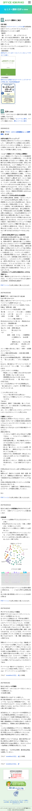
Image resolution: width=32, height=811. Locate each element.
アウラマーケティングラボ (14, 26)
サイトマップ (16, 803)
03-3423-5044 (17, 774)
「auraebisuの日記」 (11, 675)
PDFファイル (5, 285)
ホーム (5, 800)
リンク (26, 802)
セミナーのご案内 (21, 118)
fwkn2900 (17, 777)
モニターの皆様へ (24, 800)
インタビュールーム (13, 800)
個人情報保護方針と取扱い (16, 802)
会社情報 (6, 802)
